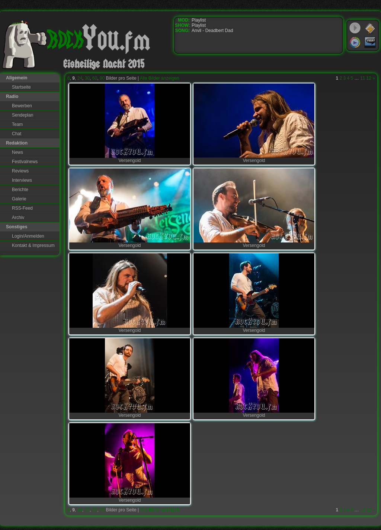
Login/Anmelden (28, 236)
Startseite (21, 87)
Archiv (18, 217)
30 (87, 78)
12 (368, 78)
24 (79, 78)
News (17, 152)
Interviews (22, 180)
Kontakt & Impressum (33, 245)
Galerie (19, 198)
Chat (16, 133)
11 (362, 78)
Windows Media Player (355, 42)
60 (94, 78)
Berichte (20, 189)
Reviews (20, 171)
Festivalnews (25, 161)
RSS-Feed (22, 208)
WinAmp (370, 28)
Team (17, 124)
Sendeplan (22, 115)
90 (102, 78)
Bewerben (22, 105)
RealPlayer (370, 42)
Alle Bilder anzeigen (159, 78)
